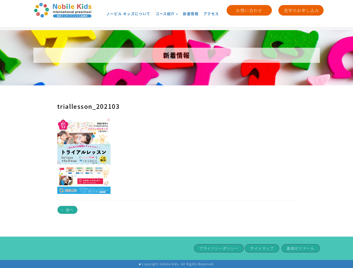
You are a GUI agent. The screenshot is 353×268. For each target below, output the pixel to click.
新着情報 (190, 10)
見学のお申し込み (301, 10)
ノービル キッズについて (128, 10)
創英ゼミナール (300, 248)
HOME (39, 25)
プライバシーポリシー (218, 248)
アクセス (211, 10)
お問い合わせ (249, 10)
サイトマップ (262, 248)
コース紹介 (167, 10)
